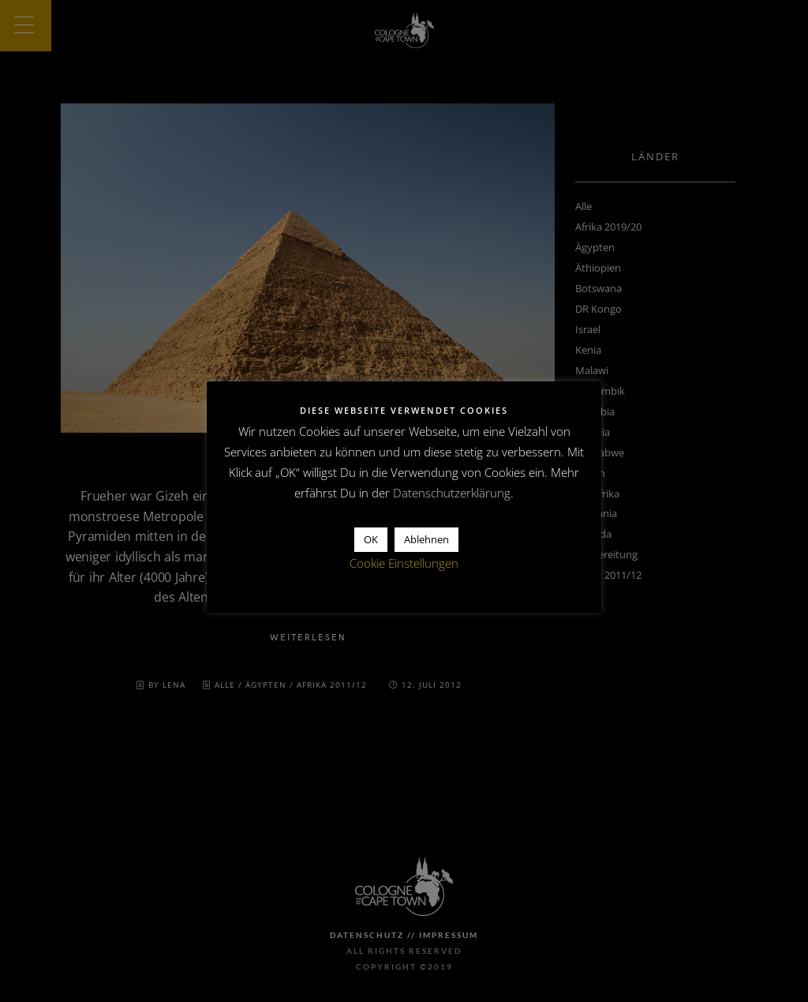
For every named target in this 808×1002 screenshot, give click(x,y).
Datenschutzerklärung (452, 493)
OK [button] (371, 539)
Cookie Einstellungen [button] (404, 563)
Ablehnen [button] (426, 539)
